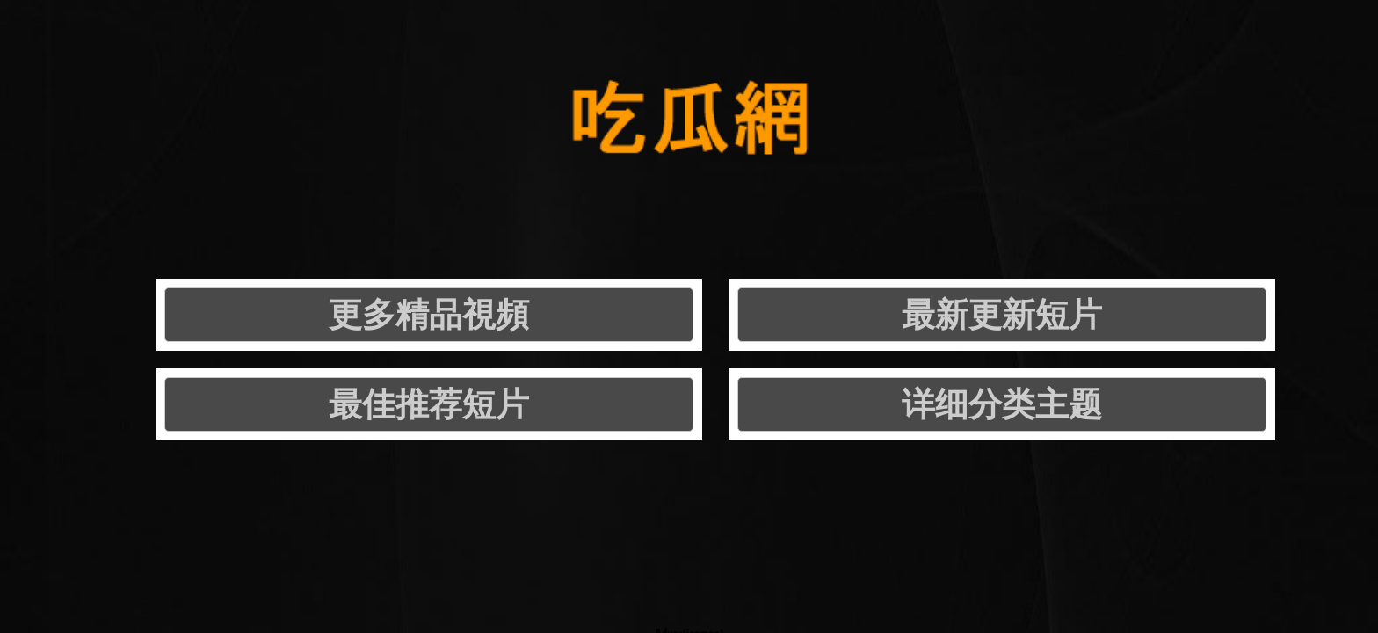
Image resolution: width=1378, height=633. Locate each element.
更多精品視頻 (352, 184)
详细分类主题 (1069, 184)
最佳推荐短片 (830, 184)
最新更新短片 (591, 184)
